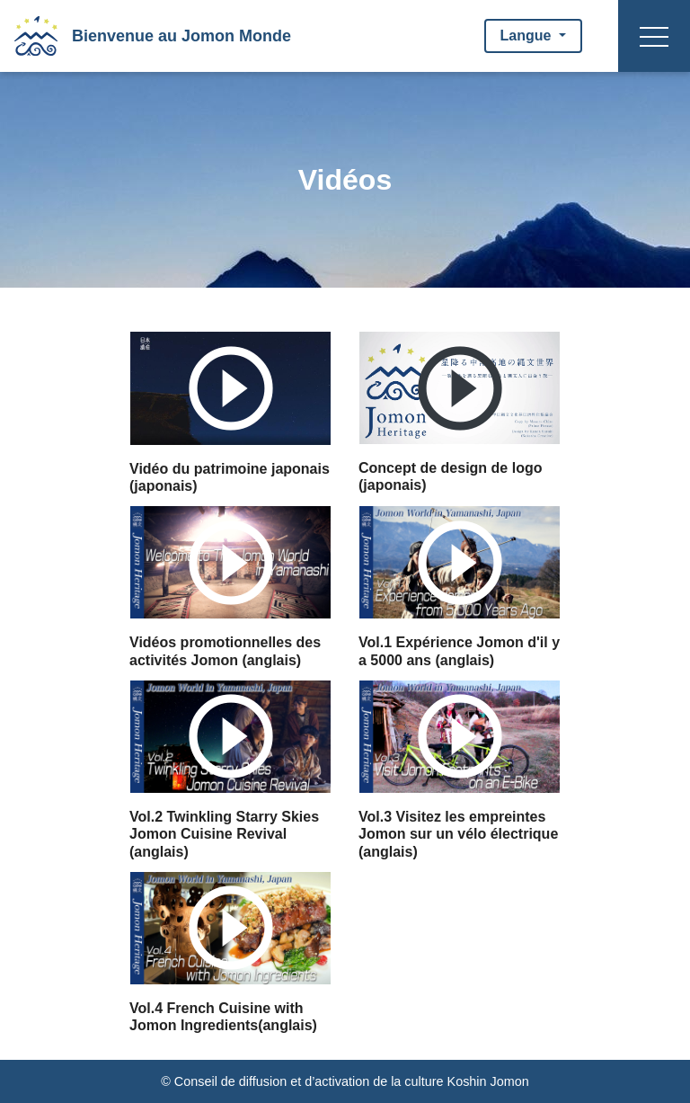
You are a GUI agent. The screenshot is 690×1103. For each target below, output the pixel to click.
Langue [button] (527, 35)
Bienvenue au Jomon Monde (181, 36)
